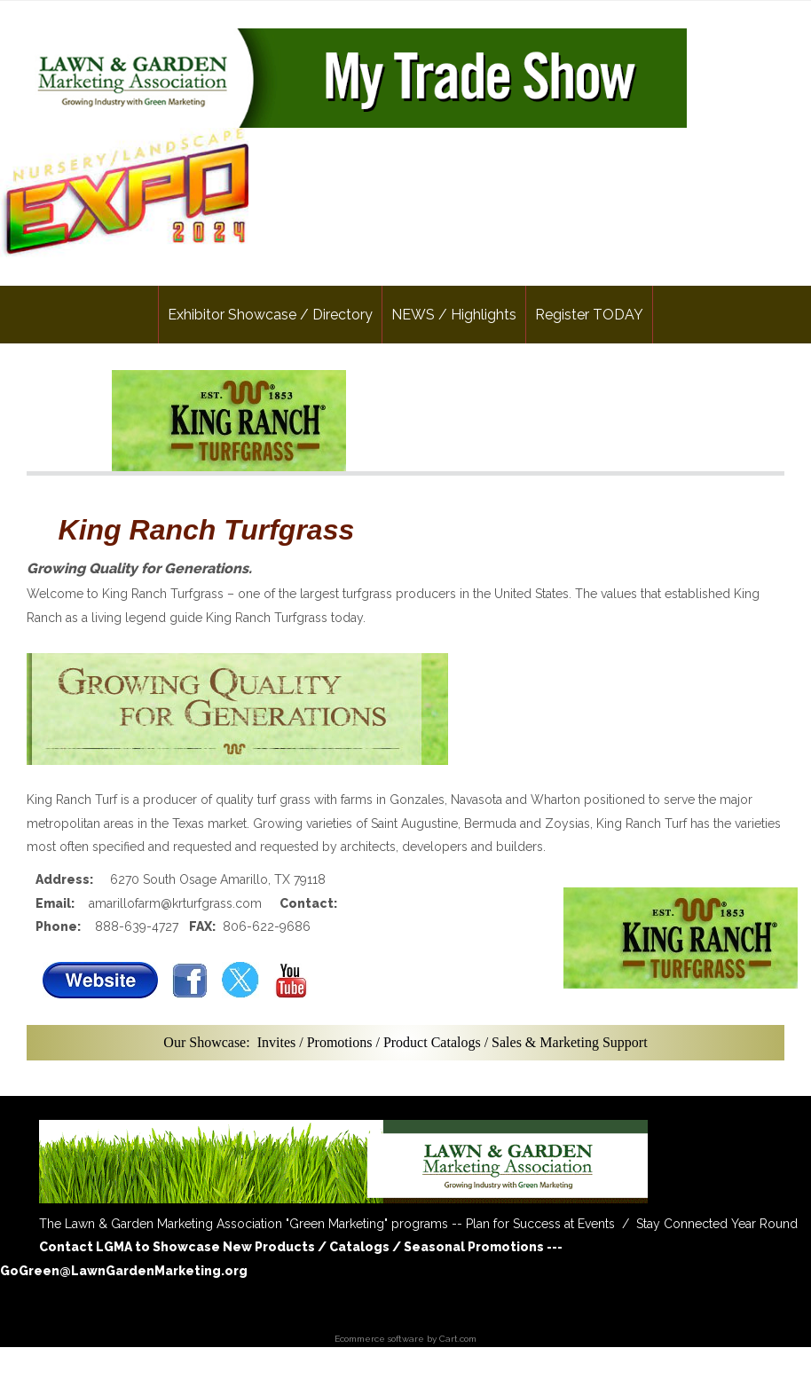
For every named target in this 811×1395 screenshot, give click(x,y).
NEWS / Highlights (453, 314)
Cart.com (457, 1339)
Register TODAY (589, 314)
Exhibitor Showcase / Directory (270, 314)
